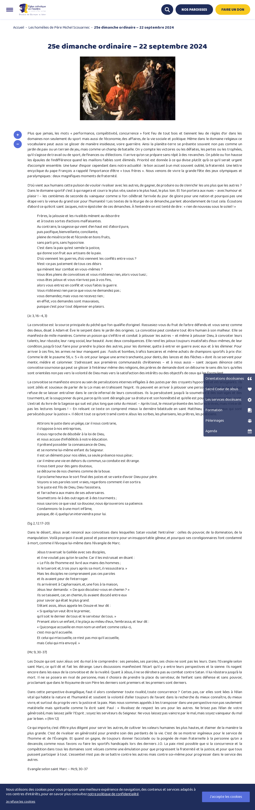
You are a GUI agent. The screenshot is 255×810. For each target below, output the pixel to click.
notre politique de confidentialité (113, 794)
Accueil (18, 28)
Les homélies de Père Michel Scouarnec (59, 28)
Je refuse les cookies (20, 801)
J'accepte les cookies (226, 797)
